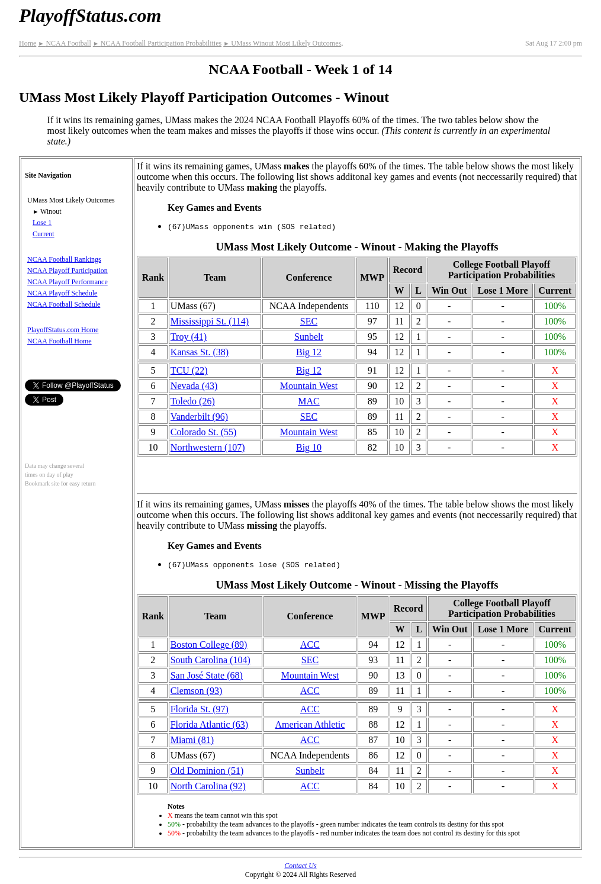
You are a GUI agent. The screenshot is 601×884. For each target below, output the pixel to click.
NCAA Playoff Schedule (62, 293)
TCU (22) (189, 370)
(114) (210, 321)
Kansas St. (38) (200, 352)
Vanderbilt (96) (199, 417)
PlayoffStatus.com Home (62, 330)
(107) (208, 447)
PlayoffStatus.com (90, 15)
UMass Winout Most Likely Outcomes (282, 43)
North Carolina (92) (208, 786)
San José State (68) (207, 675)
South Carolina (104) (210, 660)
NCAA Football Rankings (64, 259)
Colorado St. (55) (204, 432)
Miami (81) (192, 740)
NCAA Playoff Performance (67, 282)
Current (43, 234)
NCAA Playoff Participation (67, 270)
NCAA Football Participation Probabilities (157, 43)
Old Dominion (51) (207, 771)
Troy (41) (189, 337)
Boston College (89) (209, 644)
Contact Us (300, 866)
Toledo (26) (193, 401)
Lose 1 (42, 222)
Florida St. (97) (200, 709)
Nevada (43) (194, 386)
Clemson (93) (197, 691)
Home (27, 43)
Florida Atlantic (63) (210, 724)
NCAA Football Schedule (63, 304)
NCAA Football (64, 43)
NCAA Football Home (59, 341)
